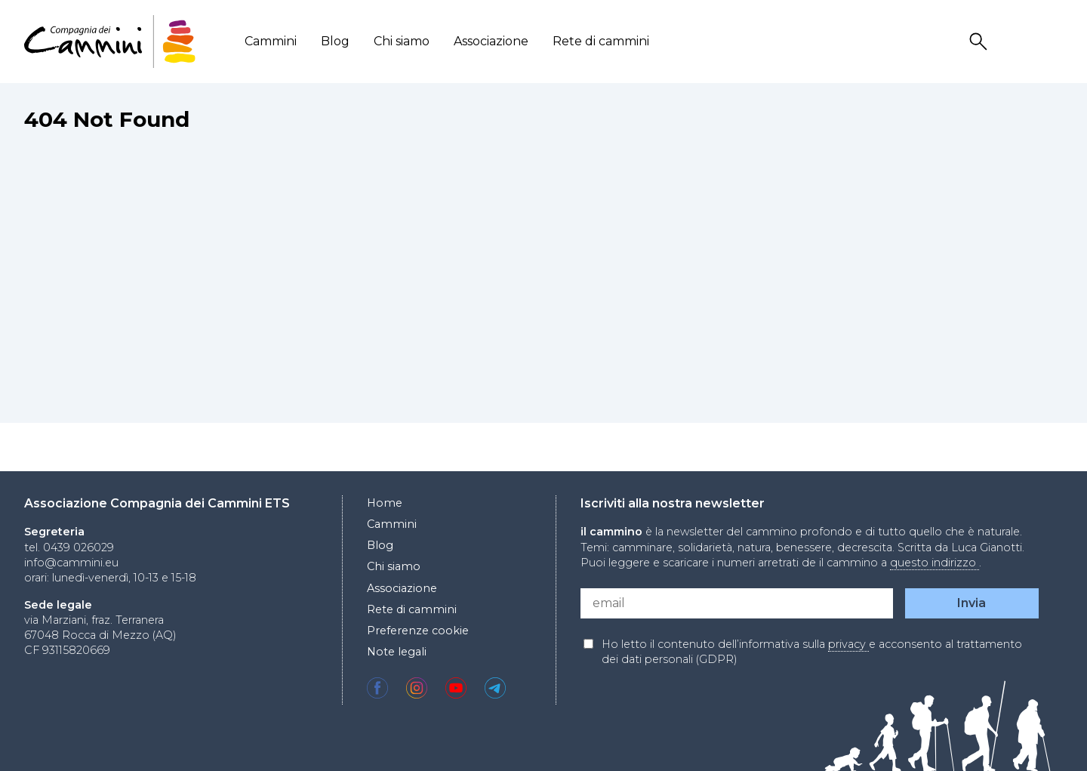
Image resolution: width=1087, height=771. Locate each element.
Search (980, 42)
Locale (1053, 42)
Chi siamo (402, 41)
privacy (848, 644)
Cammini (271, 41)
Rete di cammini (601, 41)
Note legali (396, 651)
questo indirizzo (934, 562)
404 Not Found (106, 119)
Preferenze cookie (418, 630)
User (1017, 42)
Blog (335, 41)
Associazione (491, 41)
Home (384, 503)
